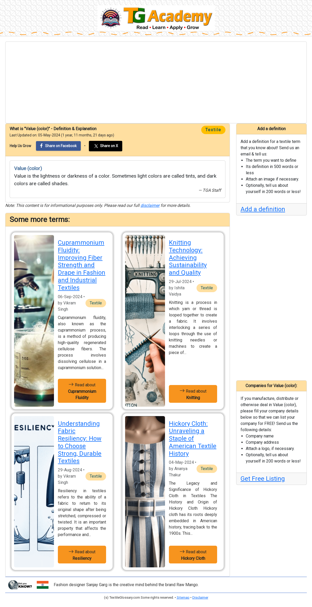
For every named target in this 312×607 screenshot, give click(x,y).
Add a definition (263, 209)
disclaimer (150, 205)
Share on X (105, 146)
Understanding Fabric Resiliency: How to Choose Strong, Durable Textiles (79, 442)
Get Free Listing (263, 478)
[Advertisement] (156, 82)
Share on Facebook (58, 145)
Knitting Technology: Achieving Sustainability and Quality (188, 257)
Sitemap (183, 597)
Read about (82, 390)
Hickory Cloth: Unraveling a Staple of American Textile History (192, 438)
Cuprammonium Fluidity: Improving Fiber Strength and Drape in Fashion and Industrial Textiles (81, 265)
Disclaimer (200, 597)
